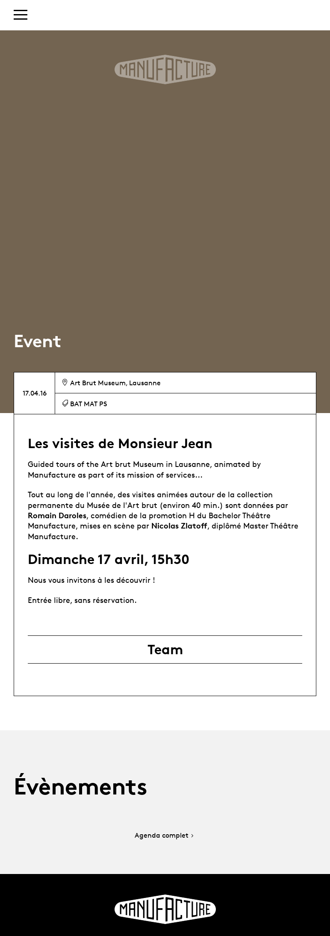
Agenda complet (165, 835)
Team (165, 649)
